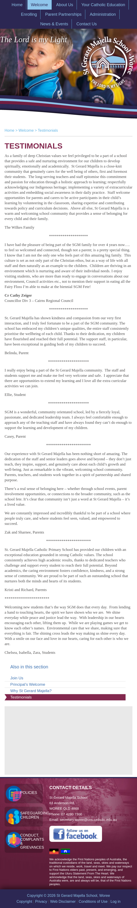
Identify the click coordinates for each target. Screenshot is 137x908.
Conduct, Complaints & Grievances (31, 841)
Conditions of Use (93, 901)
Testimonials (21, 697)
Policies (28, 793)
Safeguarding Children (31, 815)
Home (9, 130)
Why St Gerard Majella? (30, 691)
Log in (115, 901)
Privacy (41, 901)
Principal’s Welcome (27, 684)
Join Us (16, 678)
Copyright (24, 901)
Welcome (26, 130)
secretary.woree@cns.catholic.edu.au (88, 820)
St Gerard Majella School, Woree (107, 60)
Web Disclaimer (63, 901)
